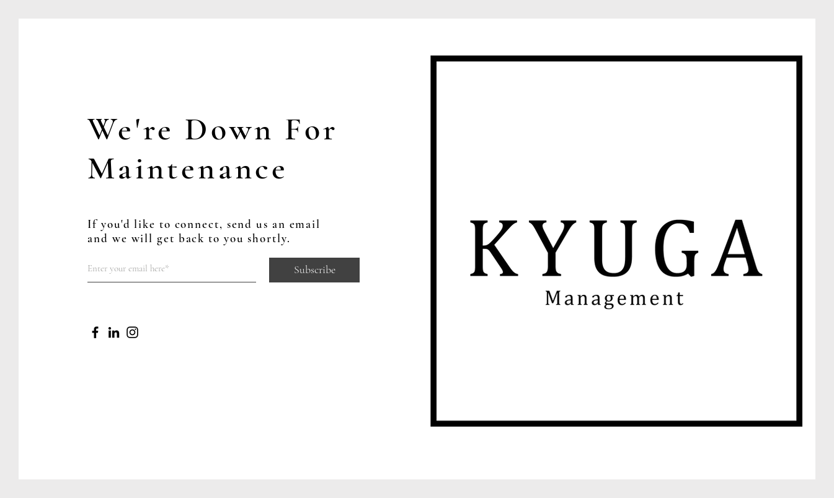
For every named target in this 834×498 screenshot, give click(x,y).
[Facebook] (95, 332)
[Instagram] (132, 332)
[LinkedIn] (114, 332)
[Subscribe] (314, 270)
